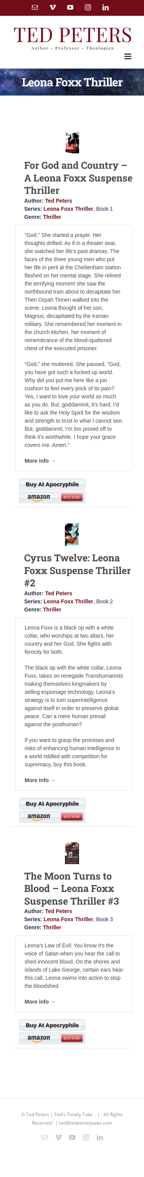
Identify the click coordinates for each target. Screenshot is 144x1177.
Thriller (52, 217)
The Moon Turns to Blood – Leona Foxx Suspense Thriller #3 (71, 888)
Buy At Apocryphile (52, 484)
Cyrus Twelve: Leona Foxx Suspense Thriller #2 (77, 570)
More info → (40, 461)
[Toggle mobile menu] (128, 56)
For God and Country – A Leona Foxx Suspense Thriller (78, 177)
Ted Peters (58, 201)
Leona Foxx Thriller (68, 209)
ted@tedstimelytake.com (85, 1123)
